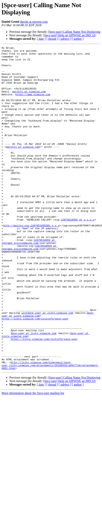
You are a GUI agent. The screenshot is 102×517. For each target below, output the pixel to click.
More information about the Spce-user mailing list (33, 454)
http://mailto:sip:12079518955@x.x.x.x (31, 258)
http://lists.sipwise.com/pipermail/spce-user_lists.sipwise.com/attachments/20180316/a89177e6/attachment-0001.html (50, 426)
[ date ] (41, 38)
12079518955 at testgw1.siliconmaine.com (29, 277)
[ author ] (78, 38)
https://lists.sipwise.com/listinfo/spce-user (44, 394)
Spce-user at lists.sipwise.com (33, 387)
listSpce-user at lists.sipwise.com (47, 363)
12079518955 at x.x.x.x (77, 251)
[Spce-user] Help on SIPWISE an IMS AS (69, 35)
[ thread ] (52, 38)
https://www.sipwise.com (32, 104)
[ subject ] (65, 38)
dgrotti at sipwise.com (34, 21)
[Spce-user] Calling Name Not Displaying (74, 31)
